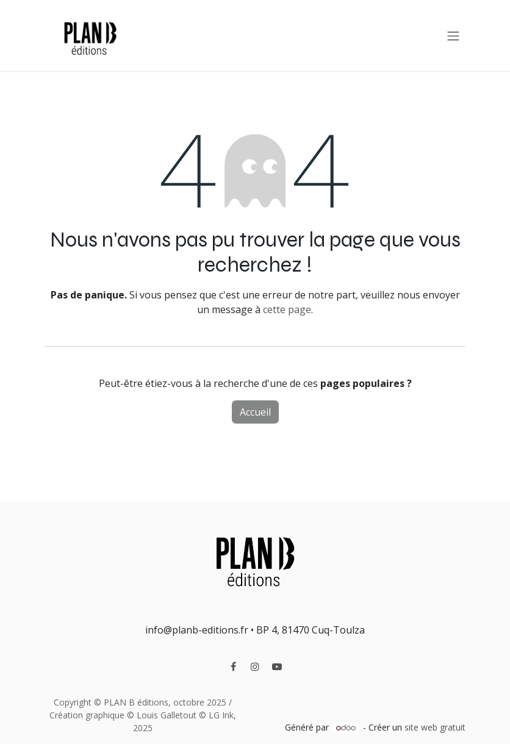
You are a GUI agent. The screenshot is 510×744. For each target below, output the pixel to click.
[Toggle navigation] (453, 35)
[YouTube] (277, 666)
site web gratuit (434, 727)
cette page (287, 309)
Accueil (255, 412)
